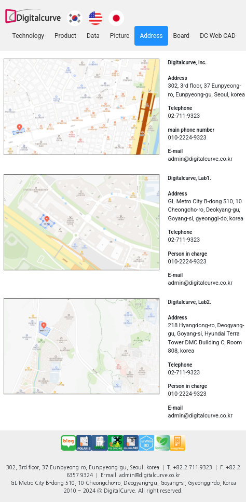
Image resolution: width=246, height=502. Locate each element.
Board (181, 35)
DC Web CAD (218, 35)
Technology (28, 35)
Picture (120, 35)
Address (151, 35)
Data (93, 35)
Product (65, 35)
